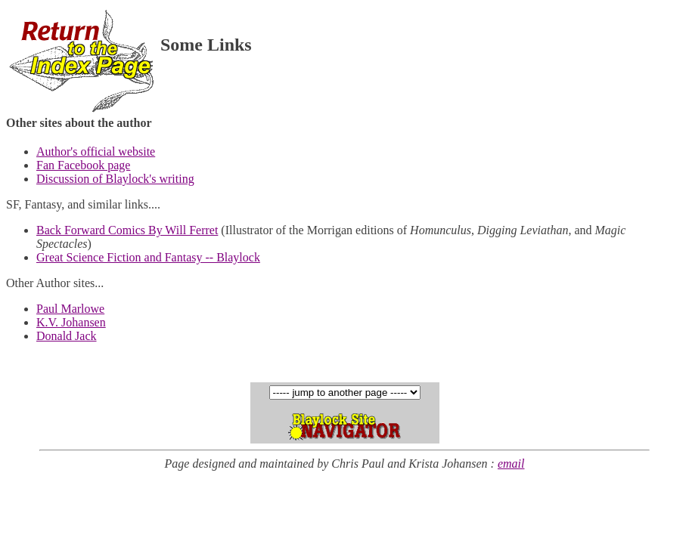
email (511, 463)
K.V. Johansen (71, 322)
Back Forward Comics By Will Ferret (127, 230)
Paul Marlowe (70, 308)
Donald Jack (66, 335)
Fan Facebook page (83, 165)
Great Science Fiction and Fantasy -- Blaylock (148, 257)
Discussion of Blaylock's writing (115, 178)
